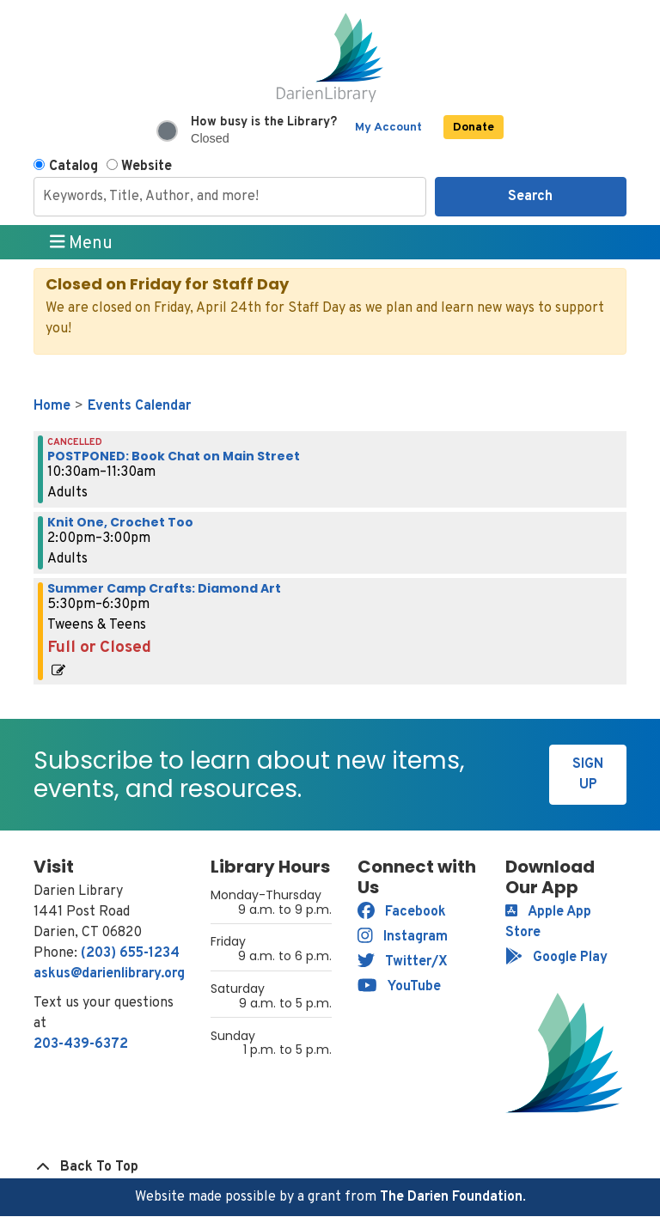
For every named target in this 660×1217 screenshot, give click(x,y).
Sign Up (587, 775)
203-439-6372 (81, 1044)
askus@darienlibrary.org (109, 974)
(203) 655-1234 (130, 953)
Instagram (403, 937)
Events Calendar (139, 406)
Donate (473, 127)
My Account (388, 127)
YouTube (399, 986)
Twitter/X (403, 962)
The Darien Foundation (451, 1197)
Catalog (73, 166)
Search (530, 196)
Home (52, 406)
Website (146, 166)
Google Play (556, 957)
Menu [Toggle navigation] (81, 243)
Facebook (402, 912)
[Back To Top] (330, 1167)
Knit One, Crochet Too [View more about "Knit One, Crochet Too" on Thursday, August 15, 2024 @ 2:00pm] (120, 522)
